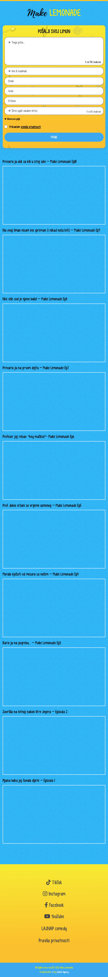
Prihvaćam (25, 127)
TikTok (54, 882)
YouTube (54, 916)
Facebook (54, 905)
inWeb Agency (63, 972)
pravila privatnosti (31, 127)
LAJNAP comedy (54, 928)
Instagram (54, 894)
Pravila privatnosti (54, 941)
